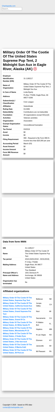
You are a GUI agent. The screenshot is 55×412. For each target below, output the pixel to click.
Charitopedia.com (8, 6)
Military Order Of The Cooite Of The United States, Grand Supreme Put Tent (17, 311)
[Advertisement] (27, 29)
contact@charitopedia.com (13, 407)
